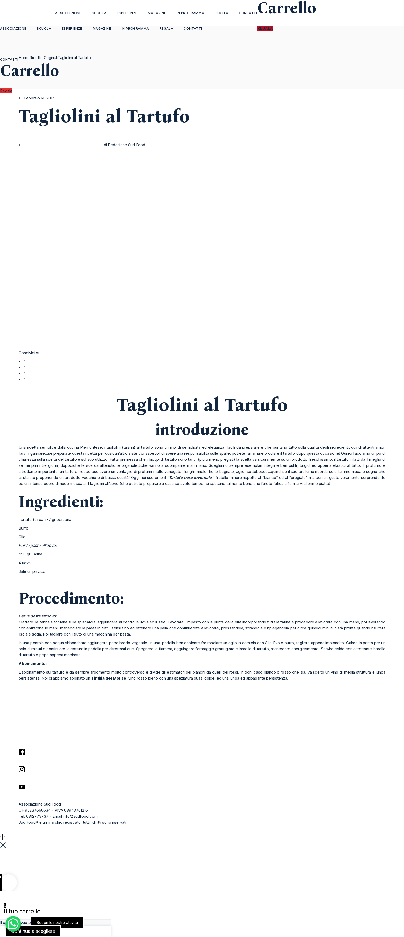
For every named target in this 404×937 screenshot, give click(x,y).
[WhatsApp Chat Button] (13, 924)
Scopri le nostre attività (57, 922)
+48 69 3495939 (15, 871)
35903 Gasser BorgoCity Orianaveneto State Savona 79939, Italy (22, 858)
